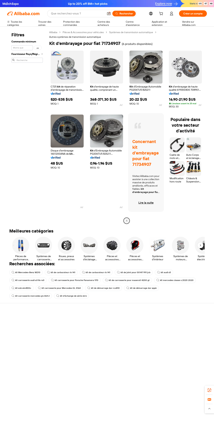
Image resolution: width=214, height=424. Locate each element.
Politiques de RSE (180, 330)
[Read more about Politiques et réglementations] (20, 408)
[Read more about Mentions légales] (46, 408)
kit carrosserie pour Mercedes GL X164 (59, 288)
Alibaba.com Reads (99, 346)
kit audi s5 (164, 272)
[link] (209, 390)
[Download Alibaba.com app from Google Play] (195, 385)
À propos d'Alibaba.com (184, 323)
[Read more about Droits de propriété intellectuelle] (113, 408)
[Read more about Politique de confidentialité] (145, 408)
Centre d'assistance (18, 319)
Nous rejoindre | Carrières (185, 343)
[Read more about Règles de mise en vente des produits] (75, 408)
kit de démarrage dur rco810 (103, 288)
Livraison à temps (58, 333)
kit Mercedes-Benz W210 (26, 272)
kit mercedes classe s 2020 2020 (174, 280)
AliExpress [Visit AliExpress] (51, 401)
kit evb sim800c (21, 288)
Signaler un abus (16, 346)
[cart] (161, 14)
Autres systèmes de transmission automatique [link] (75, 36)
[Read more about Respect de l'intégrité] (197, 408)
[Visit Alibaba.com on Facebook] (172, 358)
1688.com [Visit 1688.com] (65, 401)
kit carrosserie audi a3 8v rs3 (28, 280)
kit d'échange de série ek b (71, 295)
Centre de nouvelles (182, 336)
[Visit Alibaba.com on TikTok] (199, 358)
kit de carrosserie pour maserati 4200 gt (127, 280)
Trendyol (150, 401)
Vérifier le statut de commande (24, 333)
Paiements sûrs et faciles (62, 319)
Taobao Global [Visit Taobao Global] (126, 401)
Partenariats (137, 339)
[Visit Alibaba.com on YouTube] (194, 358)
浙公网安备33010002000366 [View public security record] (157, 417)
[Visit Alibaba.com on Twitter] (183, 358)
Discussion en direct (18, 326)
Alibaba (53, 32)
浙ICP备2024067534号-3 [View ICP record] (193, 417)
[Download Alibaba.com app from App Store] (168, 385)
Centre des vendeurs (142, 326)
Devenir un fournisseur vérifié (146, 333)
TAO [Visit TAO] (139, 401)
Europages (164, 401)
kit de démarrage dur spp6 (141, 288)
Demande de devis (99, 323)
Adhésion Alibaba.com (101, 330)
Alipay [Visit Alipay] (101, 401)
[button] (109, 13)
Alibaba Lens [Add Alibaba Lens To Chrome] (23, 385)
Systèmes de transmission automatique (131, 32)
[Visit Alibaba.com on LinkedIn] (178, 358)
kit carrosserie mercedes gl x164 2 (31, 295)
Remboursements (17, 339)
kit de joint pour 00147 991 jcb (133, 272)
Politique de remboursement (64, 326)
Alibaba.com (147, 385)
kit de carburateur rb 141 (61, 272)
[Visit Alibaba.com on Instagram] (188, 358)
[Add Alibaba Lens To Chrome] (58, 385)
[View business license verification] (137, 417)
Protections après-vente (61, 339)
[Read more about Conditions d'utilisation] (172, 408)
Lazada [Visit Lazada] (112, 401)
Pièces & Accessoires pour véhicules (83, 32)
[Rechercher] (124, 13)
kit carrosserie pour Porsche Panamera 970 (74, 280)
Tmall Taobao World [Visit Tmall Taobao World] (84, 401)
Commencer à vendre (142, 319)
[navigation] (27, 127)
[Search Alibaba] (77, 13)
